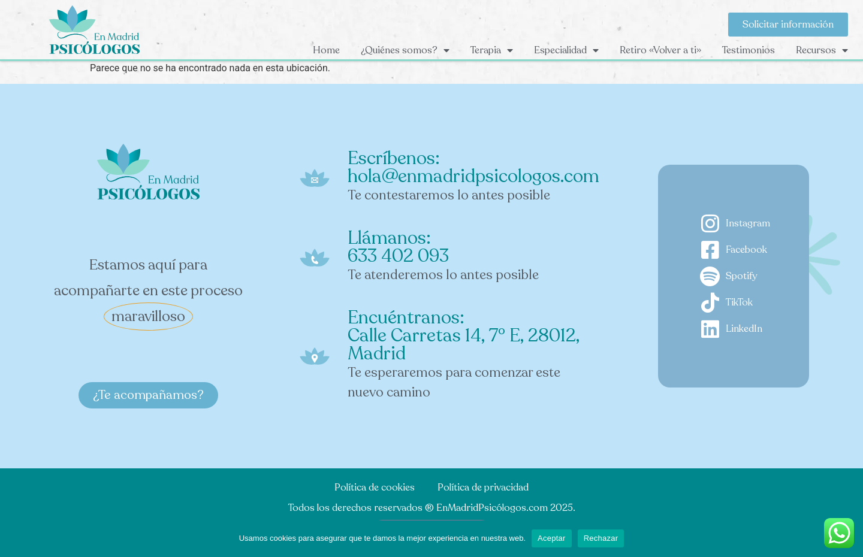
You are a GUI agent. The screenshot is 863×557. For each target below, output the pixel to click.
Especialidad (566, 50)
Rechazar (601, 538)
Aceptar (552, 538)
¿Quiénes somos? (405, 50)
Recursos (822, 50)
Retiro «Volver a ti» (660, 50)
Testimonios (748, 50)
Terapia (491, 50)
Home (326, 50)
